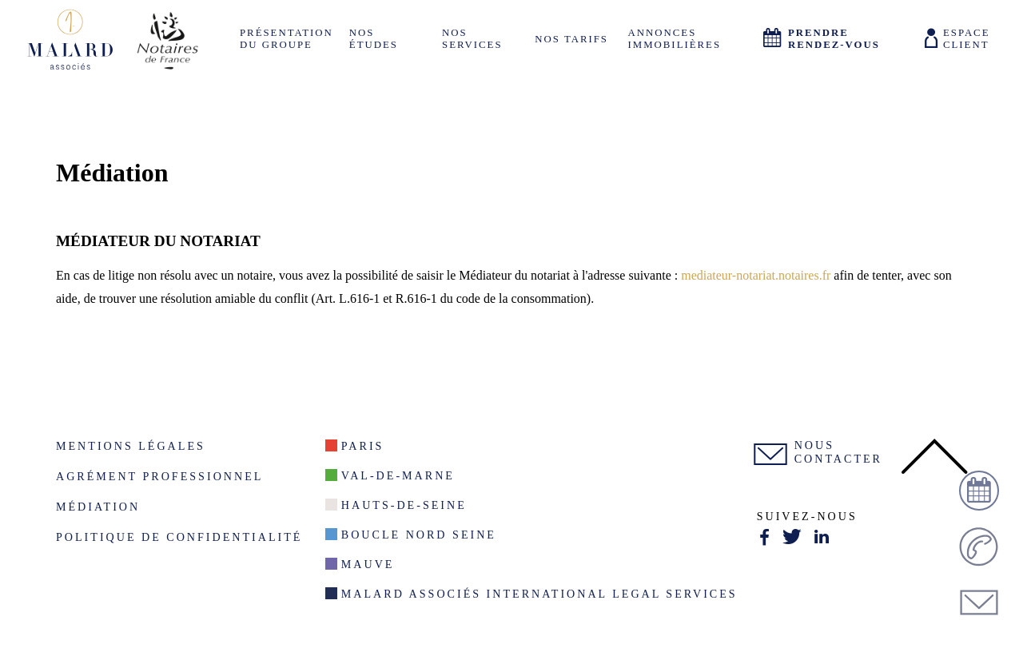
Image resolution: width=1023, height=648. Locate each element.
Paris (362, 445)
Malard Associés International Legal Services (539, 593)
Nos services (472, 38)
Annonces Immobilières (674, 38)
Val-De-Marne (398, 475)
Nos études (373, 38)
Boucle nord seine (418, 534)
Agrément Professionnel (159, 476)
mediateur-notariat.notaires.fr (755, 275)
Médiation (98, 506)
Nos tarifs (571, 39)
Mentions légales (130, 445)
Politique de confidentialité (179, 537)
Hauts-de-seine (404, 505)
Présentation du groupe (286, 38)
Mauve (368, 564)
